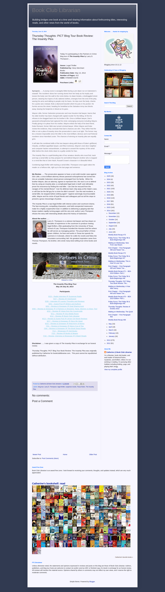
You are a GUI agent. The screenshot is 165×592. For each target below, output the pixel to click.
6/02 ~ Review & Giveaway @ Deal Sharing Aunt (65, 306)
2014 (109, 210)
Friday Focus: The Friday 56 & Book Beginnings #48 (119, 239)
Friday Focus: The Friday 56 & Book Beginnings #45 (119, 302)
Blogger (92, 581)
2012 (109, 343)
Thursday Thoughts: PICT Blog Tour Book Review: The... (119, 282)
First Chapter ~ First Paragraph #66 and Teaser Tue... (119, 249)
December (112, 213)
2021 (109, 189)
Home (65, 454)
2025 (109, 176)
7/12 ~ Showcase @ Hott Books (64, 331)
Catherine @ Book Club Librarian (119, 352)
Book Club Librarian (56, 10)
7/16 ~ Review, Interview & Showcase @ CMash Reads (65, 336)
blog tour (41, 387)
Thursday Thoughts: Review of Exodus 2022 (119, 308)
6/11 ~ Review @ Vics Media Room (65, 314)
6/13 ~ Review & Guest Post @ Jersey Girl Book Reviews (64, 319)
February (112, 333)
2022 (109, 185)
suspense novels (71, 387)
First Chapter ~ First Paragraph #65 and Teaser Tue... (119, 267)
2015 (109, 207)
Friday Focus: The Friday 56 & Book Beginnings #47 (119, 257)
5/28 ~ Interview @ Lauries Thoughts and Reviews (64, 301)
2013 (109, 340)
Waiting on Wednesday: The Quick (120, 312)
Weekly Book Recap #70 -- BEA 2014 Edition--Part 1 (119, 297)
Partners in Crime (66, 280)
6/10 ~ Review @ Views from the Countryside (64, 311)
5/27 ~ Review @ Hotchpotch (64, 299)
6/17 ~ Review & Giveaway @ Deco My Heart (64, 321)
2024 (109, 179)
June (111, 232)
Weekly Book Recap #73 (117, 235)
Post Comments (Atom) (50, 458)
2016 (109, 204)
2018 (109, 198)
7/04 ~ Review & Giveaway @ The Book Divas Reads (65, 328)
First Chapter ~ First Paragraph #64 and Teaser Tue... (119, 292)
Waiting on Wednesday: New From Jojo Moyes (118, 244)
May (110, 324)
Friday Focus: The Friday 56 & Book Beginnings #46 (119, 277)
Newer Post (37, 454)
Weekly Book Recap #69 (117, 320)
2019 (109, 195)
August (111, 226)
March (111, 330)
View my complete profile (113, 369)
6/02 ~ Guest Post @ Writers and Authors (65, 304)
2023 (109, 182)
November (112, 216)
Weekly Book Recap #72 (117, 253)
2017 (109, 201)
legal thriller (61, 387)
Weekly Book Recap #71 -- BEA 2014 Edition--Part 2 (119, 272)
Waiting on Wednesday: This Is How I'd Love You (119, 262)
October (112, 219)
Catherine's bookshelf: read (48, 483)
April (110, 327)
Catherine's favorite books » (124, 557)
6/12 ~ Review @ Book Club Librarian (64, 316)
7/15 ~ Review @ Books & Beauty (64, 333)
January (112, 336)
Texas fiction (81, 387)
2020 (109, 192)
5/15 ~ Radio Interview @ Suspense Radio (65, 296)
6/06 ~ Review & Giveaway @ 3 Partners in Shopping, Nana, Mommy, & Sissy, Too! (64, 309)
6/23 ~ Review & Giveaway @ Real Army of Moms (64, 324)
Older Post (93, 454)
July (110, 229)
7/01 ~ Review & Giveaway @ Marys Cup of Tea (65, 326)
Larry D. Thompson (50, 387)
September (113, 223)
